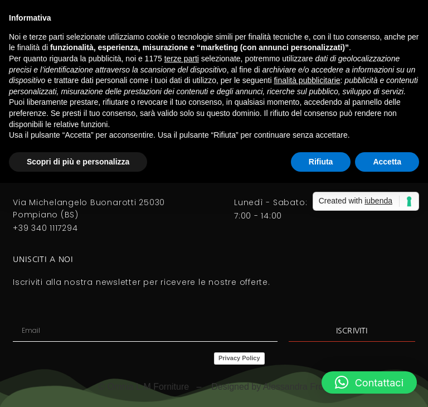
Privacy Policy (239, 358)
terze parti (181, 58)
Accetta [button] (387, 161)
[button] (369, 382)
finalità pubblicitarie (307, 80)
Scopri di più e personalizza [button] (78, 161)
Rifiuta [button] (321, 161)
